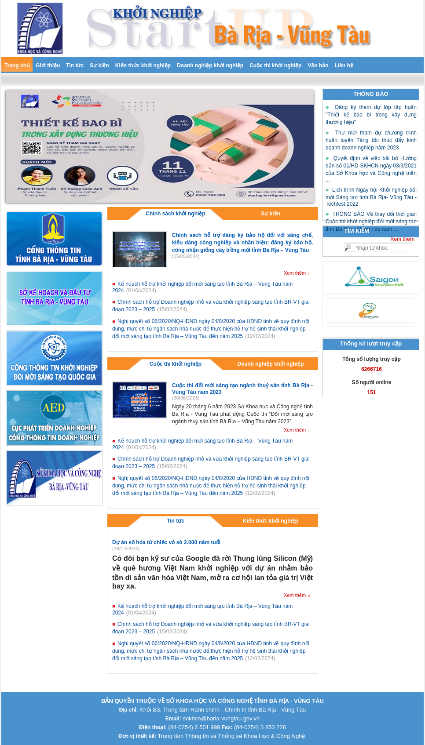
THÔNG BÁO (370, 94)
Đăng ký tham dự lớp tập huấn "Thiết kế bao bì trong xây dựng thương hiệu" (371, 114)
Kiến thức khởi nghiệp (143, 65)
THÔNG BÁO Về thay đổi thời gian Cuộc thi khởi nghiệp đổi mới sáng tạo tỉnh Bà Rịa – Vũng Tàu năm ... (371, 221)
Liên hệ (343, 65)
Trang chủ (16, 65)
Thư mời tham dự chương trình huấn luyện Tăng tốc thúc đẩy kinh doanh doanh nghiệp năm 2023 (371, 140)
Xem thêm (402, 239)
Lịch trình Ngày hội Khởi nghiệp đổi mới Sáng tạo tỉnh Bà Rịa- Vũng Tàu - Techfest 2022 (371, 197)
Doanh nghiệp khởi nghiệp (210, 65)
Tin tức (75, 65)
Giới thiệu (48, 65)
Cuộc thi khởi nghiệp (275, 65)
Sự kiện (99, 65)
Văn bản (318, 65)
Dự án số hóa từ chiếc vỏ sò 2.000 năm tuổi (166, 542)
